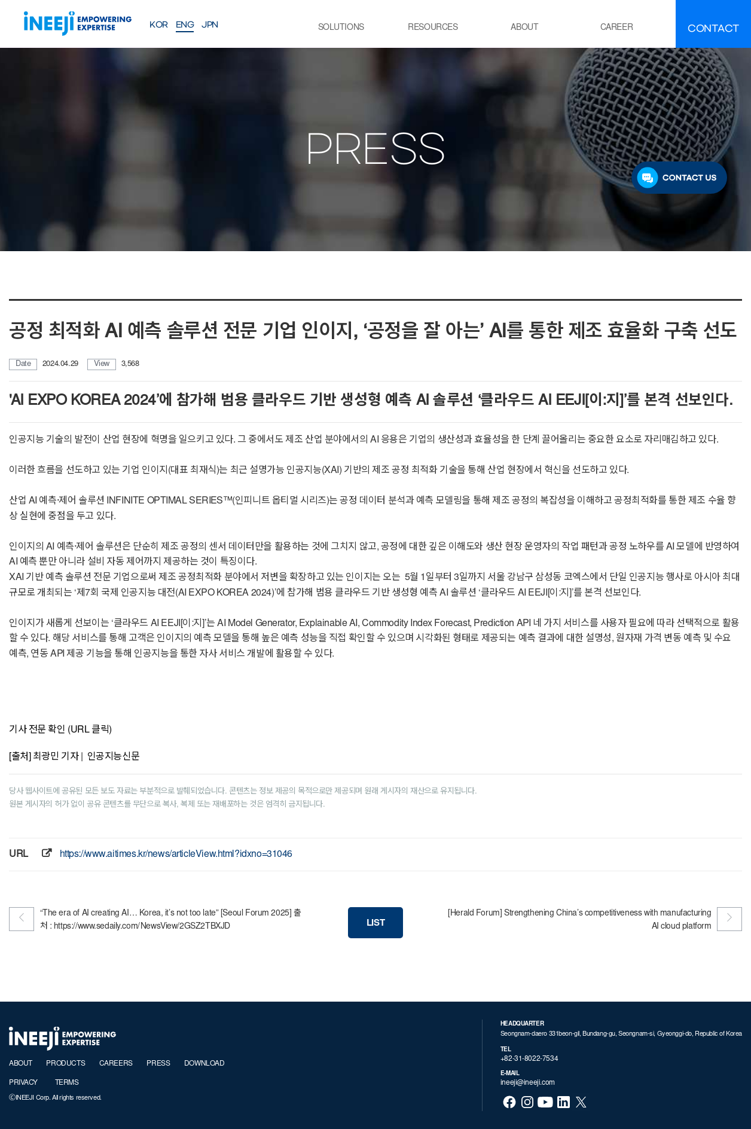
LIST (375, 923)
